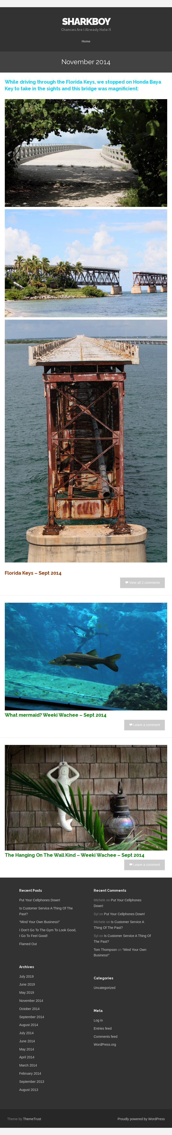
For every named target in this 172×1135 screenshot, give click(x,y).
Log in (98, 1020)
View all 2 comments (144, 583)
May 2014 (26, 1049)
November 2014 (31, 1001)
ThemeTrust (32, 1119)
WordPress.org (105, 1044)
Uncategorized (104, 988)
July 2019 (26, 976)
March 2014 (28, 1065)
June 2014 (27, 1041)
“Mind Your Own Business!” (39, 922)
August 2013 (28, 1090)
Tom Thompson (105, 950)
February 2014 (30, 1073)
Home (86, 41)
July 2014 (26, 1033)
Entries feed (103, 1028)
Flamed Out (28, 944)
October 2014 (29, 1009)
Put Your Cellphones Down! (39, 900)
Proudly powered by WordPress (141, 1119)
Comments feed (105, 1037)
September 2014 (31, 1017)
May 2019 (26, 992)
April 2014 (26, 1057)
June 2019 (27, 984)
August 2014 (28, 1025)
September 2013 (31, 1082)
